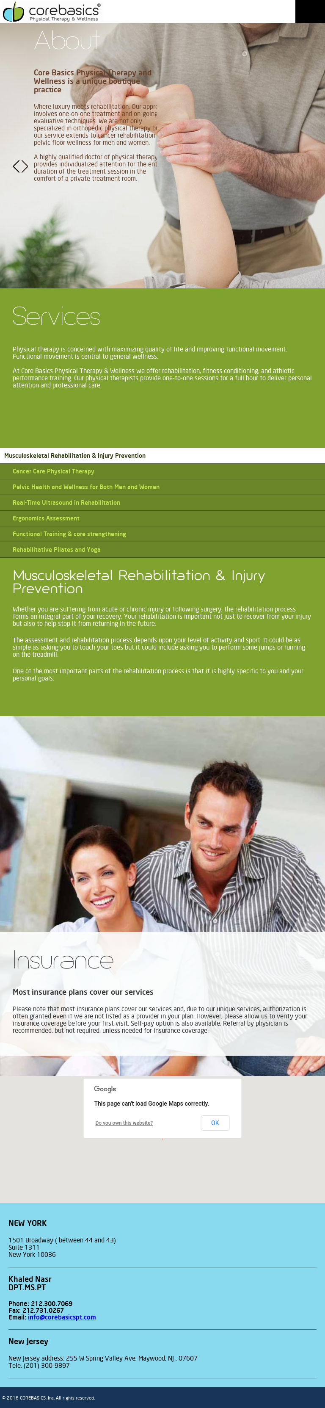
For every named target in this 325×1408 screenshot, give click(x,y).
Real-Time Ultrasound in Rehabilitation (66, 502)
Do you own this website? (124, 1123)
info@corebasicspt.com (62, 1317)
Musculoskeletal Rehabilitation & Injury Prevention (75, 455)
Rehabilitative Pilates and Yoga (57, 549)
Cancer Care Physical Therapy (53, 471)
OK (215, 1123)
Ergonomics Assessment (46, 518)
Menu (310, 11)
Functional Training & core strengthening (69, 534)
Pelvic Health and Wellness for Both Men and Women (86, 487)
